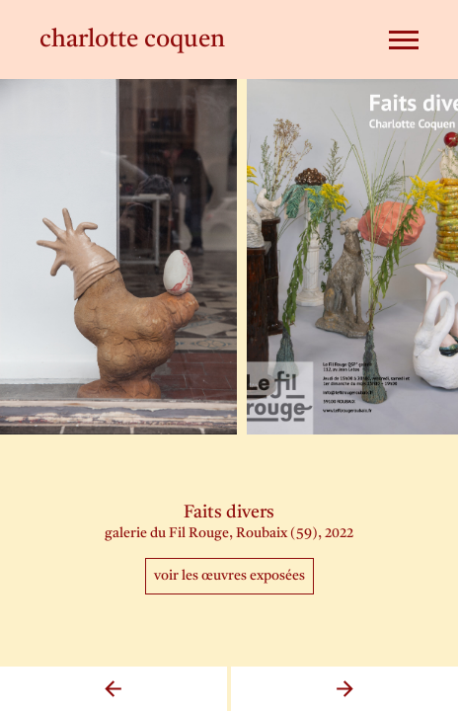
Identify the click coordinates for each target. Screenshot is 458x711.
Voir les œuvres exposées (229, 576)
